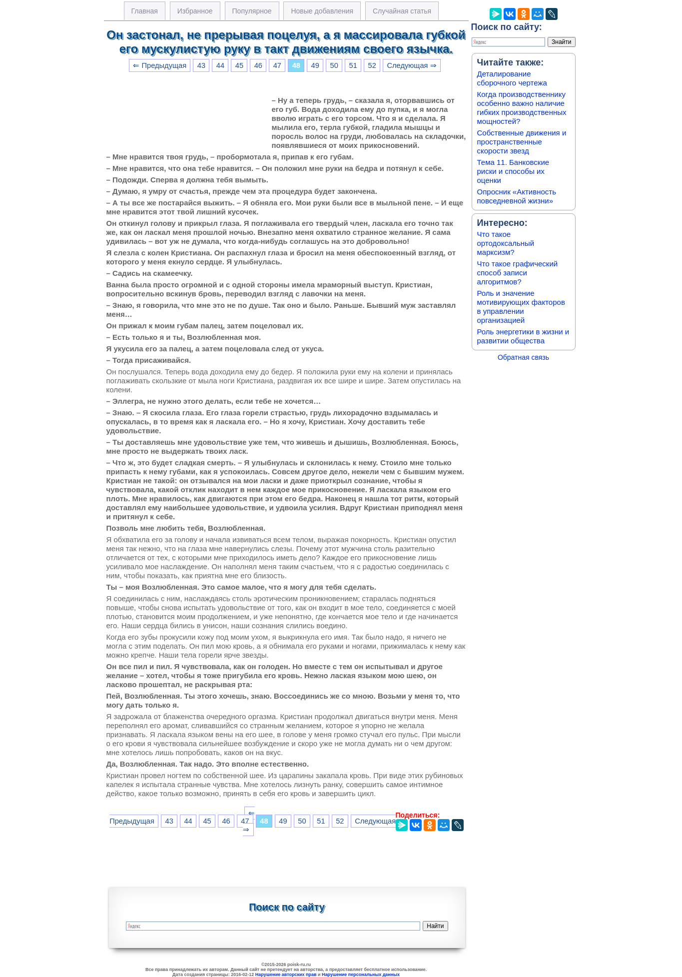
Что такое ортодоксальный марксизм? (506, 243)
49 (315, 65)
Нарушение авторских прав (286, 974)
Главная (144, 11)
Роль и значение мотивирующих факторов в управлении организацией (521, 306)
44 (220, 65)
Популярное (252, 11)
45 (239, 65)
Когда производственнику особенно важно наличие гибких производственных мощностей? (522, 107)
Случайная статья (402, 11)
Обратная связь (523, 357)
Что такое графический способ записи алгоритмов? (517, 272)
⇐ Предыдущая (159, 65)
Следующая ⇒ (411, 65)
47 (277, 65)
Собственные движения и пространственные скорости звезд (522, 141)
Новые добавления (322, 11)
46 (258, 65)
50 (334, 65)
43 (201, 65)
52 (372, 65)
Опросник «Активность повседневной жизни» (516, 196)
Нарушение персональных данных (361, 974)
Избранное (195, 11)
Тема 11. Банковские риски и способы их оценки (513, 171)
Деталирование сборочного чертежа (512, 78)
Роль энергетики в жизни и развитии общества (523, 336)
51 (353, 65)
